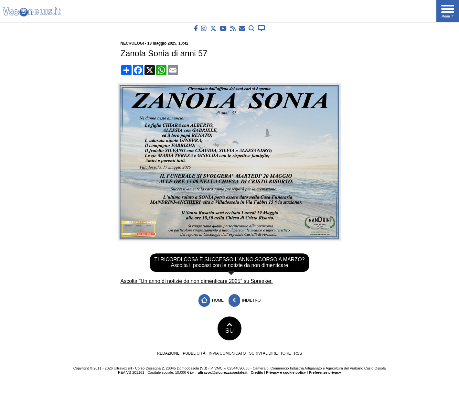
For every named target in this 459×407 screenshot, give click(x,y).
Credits (257, 372)
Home (211, 300)
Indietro (245, 300)
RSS (298, 353)
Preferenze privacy (325, 372)
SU (229, 328)
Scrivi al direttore (270, 353)
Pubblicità (194, 353)
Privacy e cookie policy (286, 372)
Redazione (168, 353)
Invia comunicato (227, 353)
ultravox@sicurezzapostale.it (223, 372)
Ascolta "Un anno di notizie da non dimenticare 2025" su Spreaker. (197, 281)
